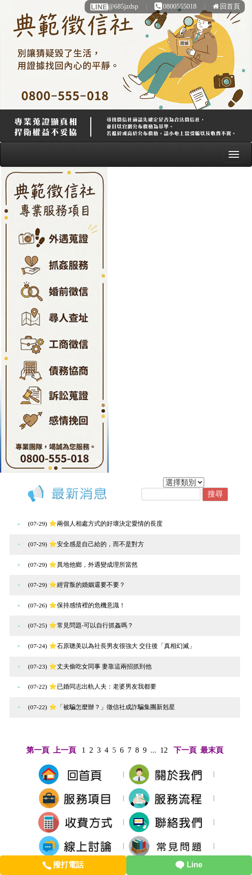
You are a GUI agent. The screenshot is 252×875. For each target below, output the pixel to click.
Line (188, 865)
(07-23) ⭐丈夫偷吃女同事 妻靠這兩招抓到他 (90, 666)
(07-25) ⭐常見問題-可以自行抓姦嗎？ (81, 625)
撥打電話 (63, 865)
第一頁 (37, 750)
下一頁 (185, 750)
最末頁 (211, 750)
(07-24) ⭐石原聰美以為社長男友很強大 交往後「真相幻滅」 (112, 645)
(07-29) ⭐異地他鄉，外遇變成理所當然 (83, 564)
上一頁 (64, 750)
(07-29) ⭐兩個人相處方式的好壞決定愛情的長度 (95, 523)
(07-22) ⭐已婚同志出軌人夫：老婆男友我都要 (92, 686)
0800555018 (175, 6)
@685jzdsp (113, 6)
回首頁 (226, 6)
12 (164, 750)
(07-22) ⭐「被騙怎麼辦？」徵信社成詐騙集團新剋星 (101, 707)
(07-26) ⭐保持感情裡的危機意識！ (76, 605)
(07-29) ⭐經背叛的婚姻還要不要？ (76, 584)
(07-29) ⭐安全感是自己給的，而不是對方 (86, 544)
